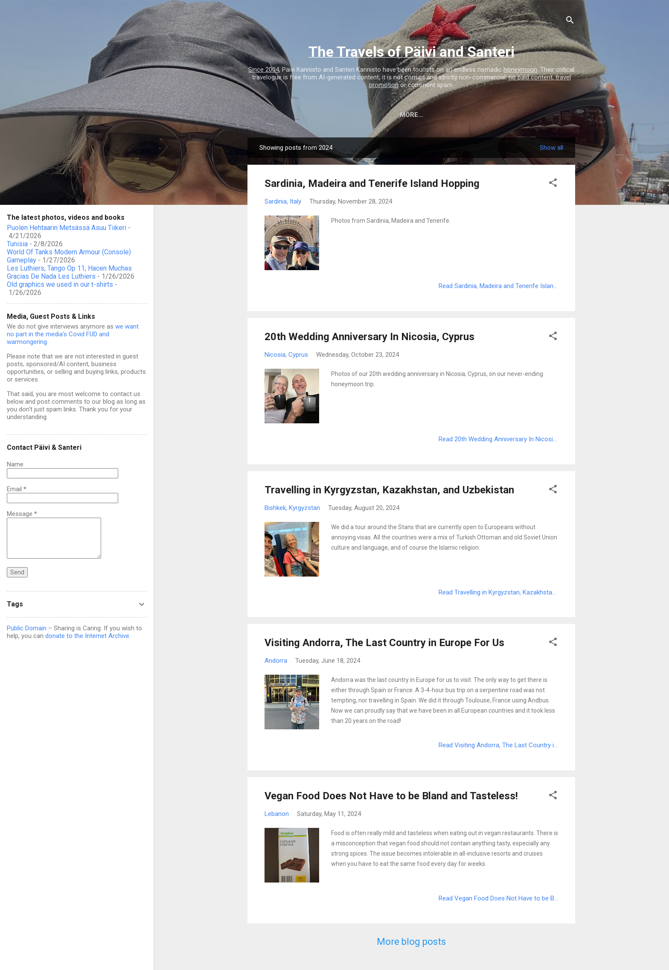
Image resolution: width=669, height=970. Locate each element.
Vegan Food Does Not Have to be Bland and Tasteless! (391, 796)
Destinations (337, 115)
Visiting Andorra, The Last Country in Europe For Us (384, 643)
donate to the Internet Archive (87, 636)
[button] (553, 184)
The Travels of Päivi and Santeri (411, 51)
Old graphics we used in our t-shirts (60, 284)
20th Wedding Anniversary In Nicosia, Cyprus (369, 337)
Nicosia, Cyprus (286, 354)
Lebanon (277, 814)
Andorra (276, 660)
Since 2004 (263, 69)
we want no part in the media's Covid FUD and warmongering (73, 334)
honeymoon (520, 69)
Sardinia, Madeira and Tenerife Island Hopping (372, 183)
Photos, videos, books (415, 115)
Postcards (489, 115)
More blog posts (411, 941)
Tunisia (17, 244)
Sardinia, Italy (283, 201)
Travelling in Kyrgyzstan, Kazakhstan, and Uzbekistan (389, 490)
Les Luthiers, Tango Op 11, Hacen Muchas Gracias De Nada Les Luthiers (69, 272)
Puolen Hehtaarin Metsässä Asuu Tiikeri (66, 228)
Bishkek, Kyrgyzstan (292, 508)
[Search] (570, 21)
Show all (551, 147)
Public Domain (27, 628)
